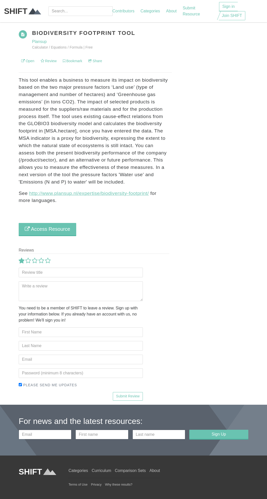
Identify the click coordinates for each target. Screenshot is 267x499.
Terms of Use (77, 484)
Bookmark (72, 61)
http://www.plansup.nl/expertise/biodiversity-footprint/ (89, 193)
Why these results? (118, 484)
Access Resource (47, 229)
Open (27, 61)
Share (95, 61)
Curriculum (101, 470)
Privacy (96, 484)
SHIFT (22, 11)
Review (49, 61)
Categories (150, 11)
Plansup (39, 41)
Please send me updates (48, 385)
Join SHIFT (232, 15)
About (171, 11)
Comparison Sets (130, 470)
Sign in (228, 6)
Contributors (124, 11)
